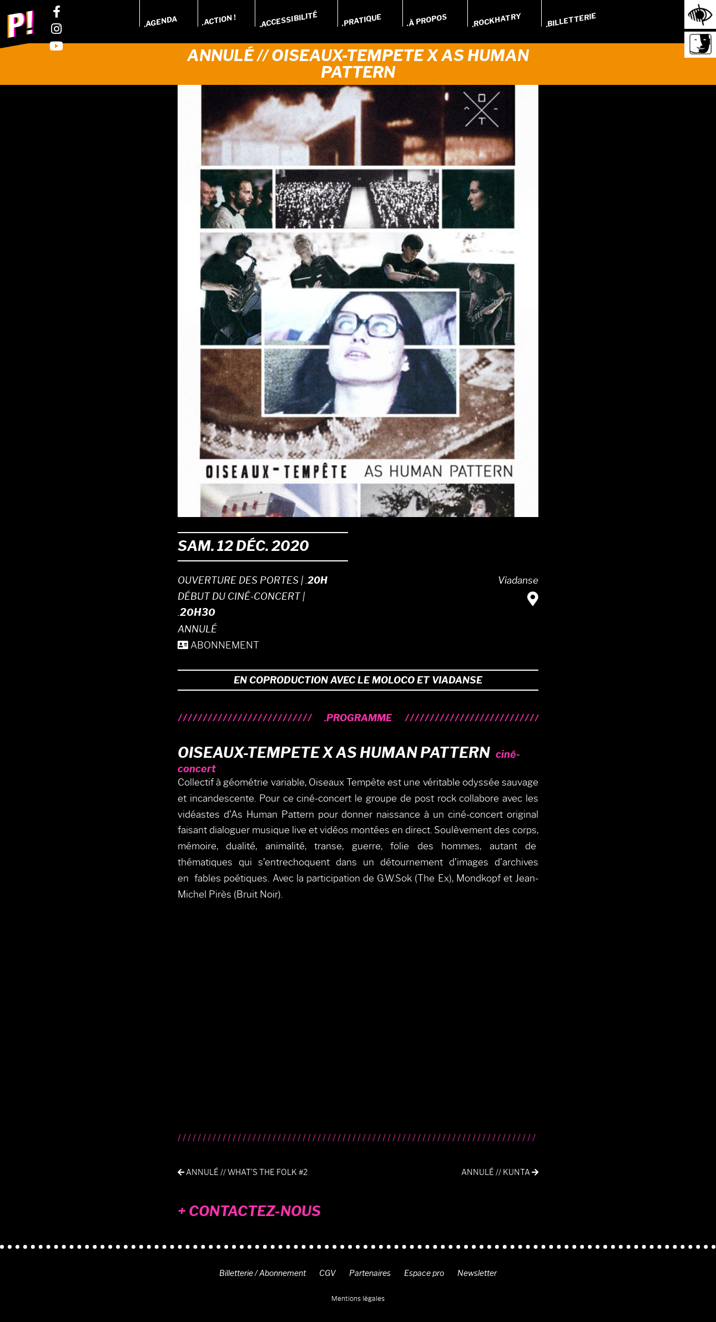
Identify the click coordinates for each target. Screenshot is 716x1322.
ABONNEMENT (218, 645)
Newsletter (477, 1273)
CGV (327, 1273)
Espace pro (424, 1273)
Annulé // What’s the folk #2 (242, 1172)
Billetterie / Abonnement (262, 1273)
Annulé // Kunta (499, 1172)
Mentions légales (358, 1298)
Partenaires (370, 1273)
